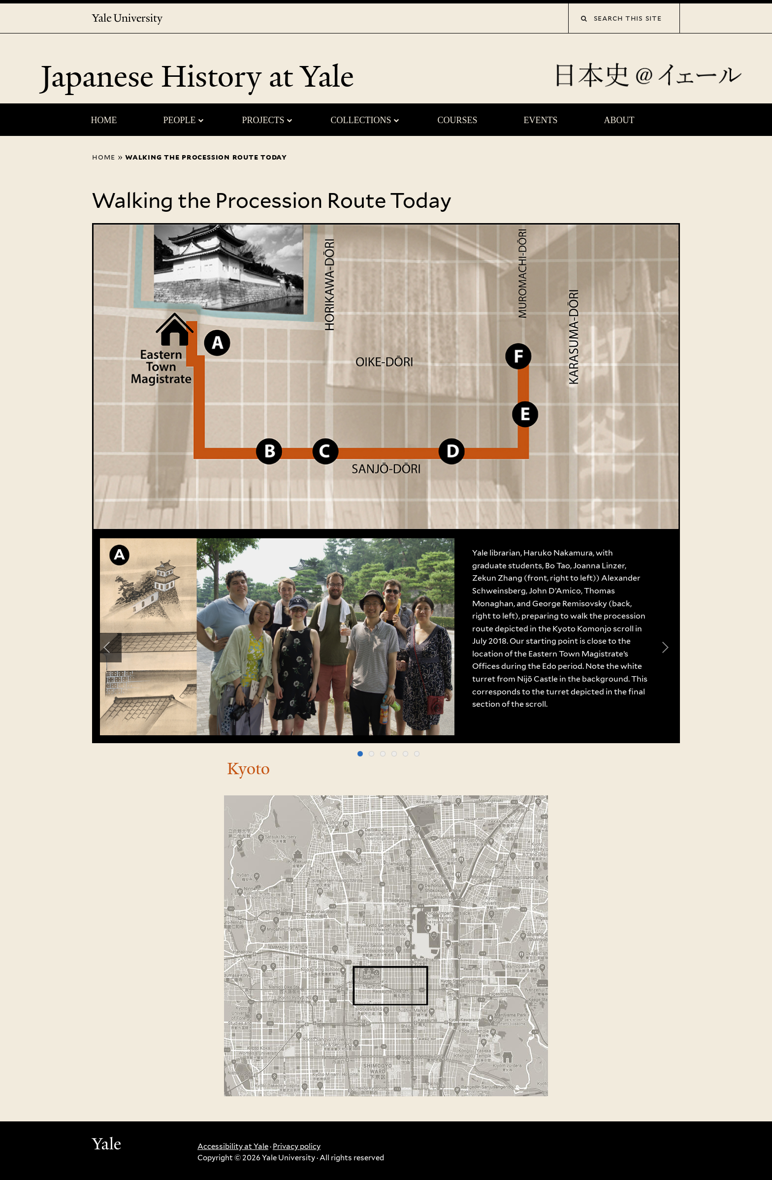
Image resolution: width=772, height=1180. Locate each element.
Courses (457, 120)
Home (104, 120)
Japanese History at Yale (200, 76)
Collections (360, 120)
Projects (263, 120)
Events (541, 120)
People (179, 120)
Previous (107, 647)
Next (665, 647)
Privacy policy (297, 1146)
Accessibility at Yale (232, 1146)
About (619, 120)
